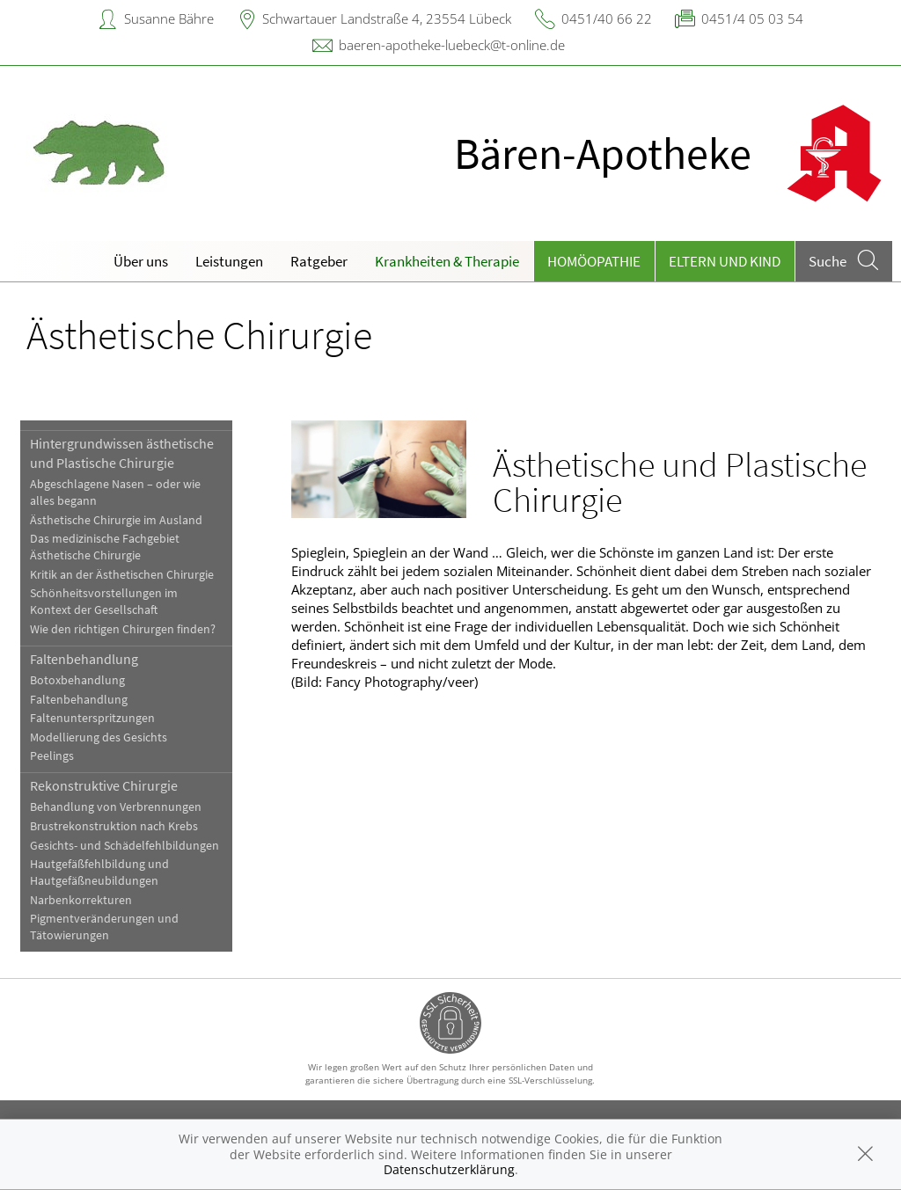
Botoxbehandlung (77, 680)
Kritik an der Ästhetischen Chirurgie (122, 574)
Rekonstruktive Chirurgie (104, 785)
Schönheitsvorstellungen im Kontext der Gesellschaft (104, 601)
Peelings (52, 755)
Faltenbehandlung (84, 659)
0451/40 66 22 (606, 18)
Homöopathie (594, 261)
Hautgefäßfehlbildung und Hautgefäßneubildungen (99, 872)
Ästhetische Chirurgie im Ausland (116, 520)
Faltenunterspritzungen (92, 718)
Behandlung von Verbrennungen (115, 806)
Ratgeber (319, 261)
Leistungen (229, 261)
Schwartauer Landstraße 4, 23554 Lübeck (386, 18)
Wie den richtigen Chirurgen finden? (123, 629)
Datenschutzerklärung (449, 1169)
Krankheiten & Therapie (447, 261)
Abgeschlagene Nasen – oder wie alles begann (115, 492)
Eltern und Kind (724, 261)
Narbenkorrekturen (81, 900)
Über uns (141, 261)
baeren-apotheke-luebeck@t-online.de (452, 45)
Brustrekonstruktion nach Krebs (114, 826)
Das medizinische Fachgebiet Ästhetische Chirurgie (104, 547)
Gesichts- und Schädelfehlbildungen (124, 845)
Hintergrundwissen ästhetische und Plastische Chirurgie (122, 452)
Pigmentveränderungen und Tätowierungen (104, 927)
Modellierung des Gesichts (98, 737)
